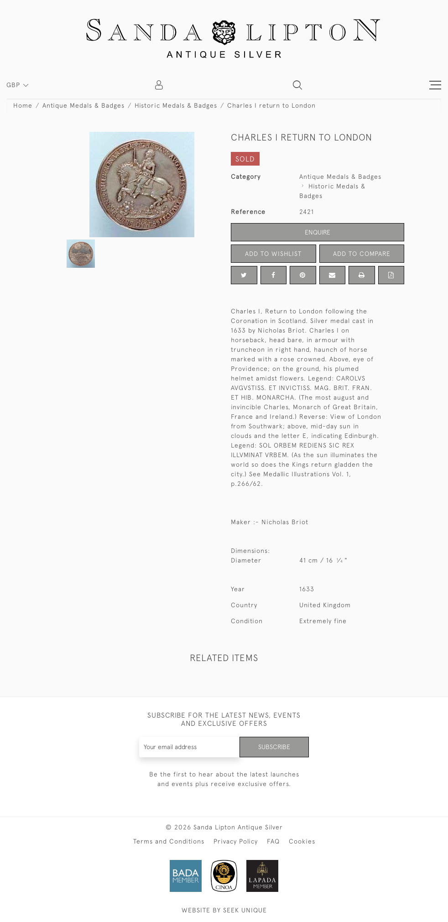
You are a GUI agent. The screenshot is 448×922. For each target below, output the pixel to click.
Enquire (317, 232)
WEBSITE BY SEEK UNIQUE (224, 910)
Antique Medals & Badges (83, 105)
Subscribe (274, 746)
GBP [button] (14, 85)
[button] (297, 85)
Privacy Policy (236, 841)
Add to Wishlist (273, 253)
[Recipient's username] (189, 747)
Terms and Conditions (168, 841)
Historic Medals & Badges (176, 105)
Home (22, 105)
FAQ (273, 841)
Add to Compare (362, 253)
